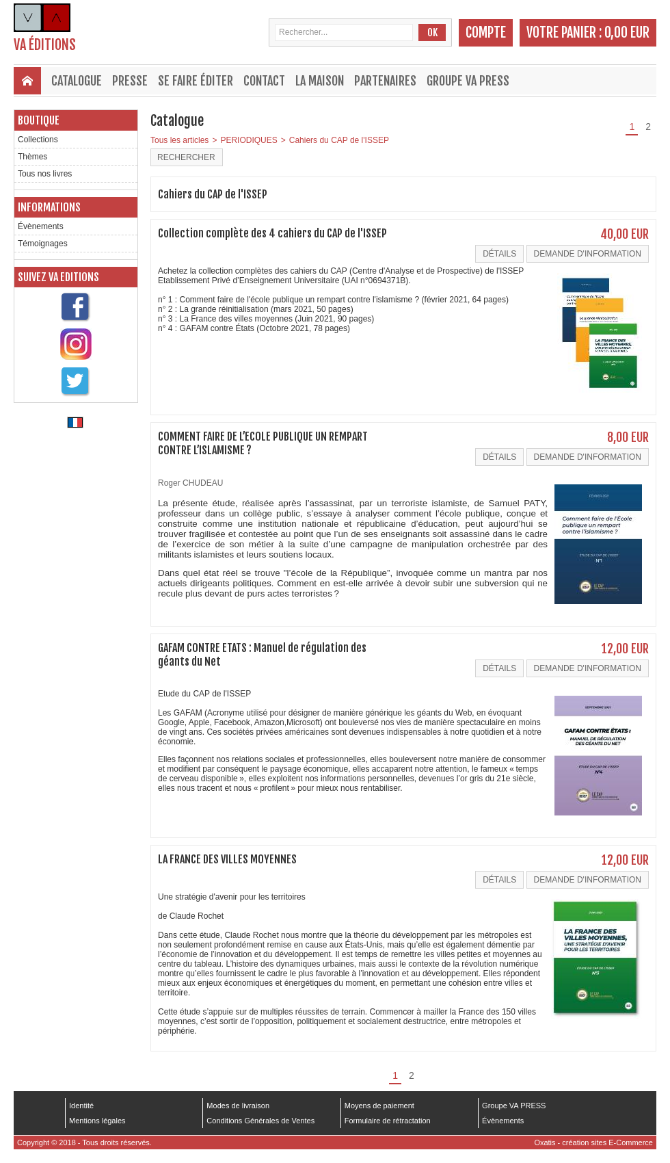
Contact (264, 80)
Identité (81, 1105)
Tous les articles (179, 140)
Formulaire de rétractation (388, 1120)
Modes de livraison (237, 1105)
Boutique (38, 120)
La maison (319, 80)
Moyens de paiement (379, 1105)
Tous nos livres (45, 174)
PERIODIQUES (248, 140)
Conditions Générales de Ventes (260, 1120)
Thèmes (32, 156)
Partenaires (385, 80)
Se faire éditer (195, 80)
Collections (38, 139)
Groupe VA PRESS (468, 80)
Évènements (41, 226)
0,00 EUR (626, 32)
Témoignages (43, 243)
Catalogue (76, 80)
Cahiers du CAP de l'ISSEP (339, 140)
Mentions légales (97, 1120)
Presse (130, 80)
